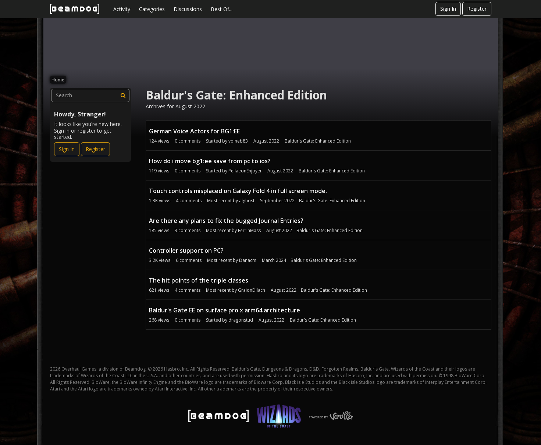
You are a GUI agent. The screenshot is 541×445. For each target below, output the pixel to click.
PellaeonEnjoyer (245, 171)
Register (477, 8)
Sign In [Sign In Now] (67, 149)
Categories (152, 9)
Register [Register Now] (95, 149)
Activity (121, 9)
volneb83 (238, 141)
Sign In (448, 8)
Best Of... (221, 9)
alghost (247, 200)
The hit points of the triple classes (198, 280)
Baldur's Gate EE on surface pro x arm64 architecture (224, 310)
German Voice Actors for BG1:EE (194, 131)
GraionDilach (251, 290)
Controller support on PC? (186, 250)
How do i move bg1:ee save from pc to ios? (210, 161)
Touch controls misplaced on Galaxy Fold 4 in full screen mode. (238, 191)
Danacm (247, 260)
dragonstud (240, 320)
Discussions (188, 9)
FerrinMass (249, 230)
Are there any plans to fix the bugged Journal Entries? (226, 221)
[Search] (122, 95)
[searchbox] (90, 95)
